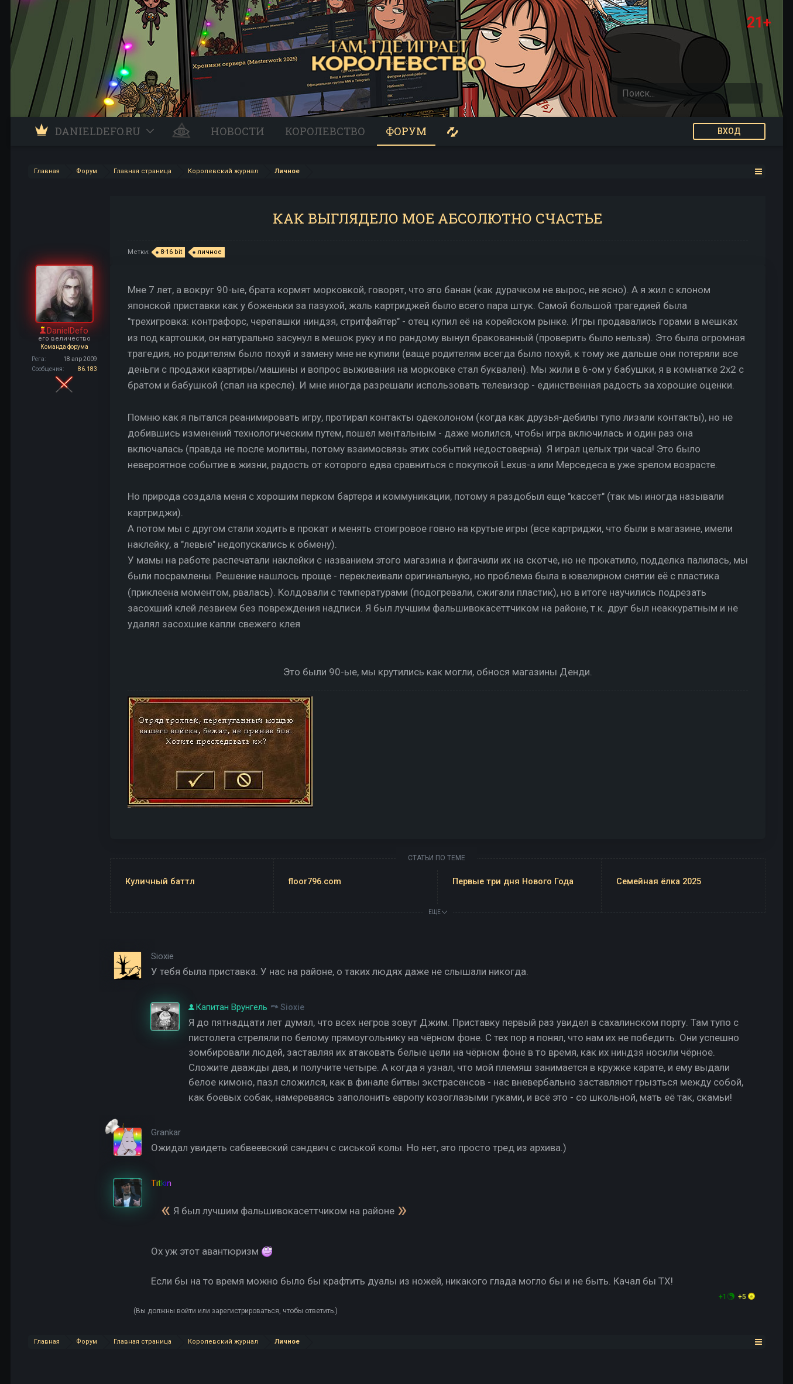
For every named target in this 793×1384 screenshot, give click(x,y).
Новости (238, 131)
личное (208, 252)
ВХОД (729, 131)
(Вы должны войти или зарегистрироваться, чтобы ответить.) (235, 1311)
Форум (406, 131)
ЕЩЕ (437, 912)
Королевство (325, 131)
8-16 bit (169, 252)
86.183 (87, 369)
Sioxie (292, 1007)
